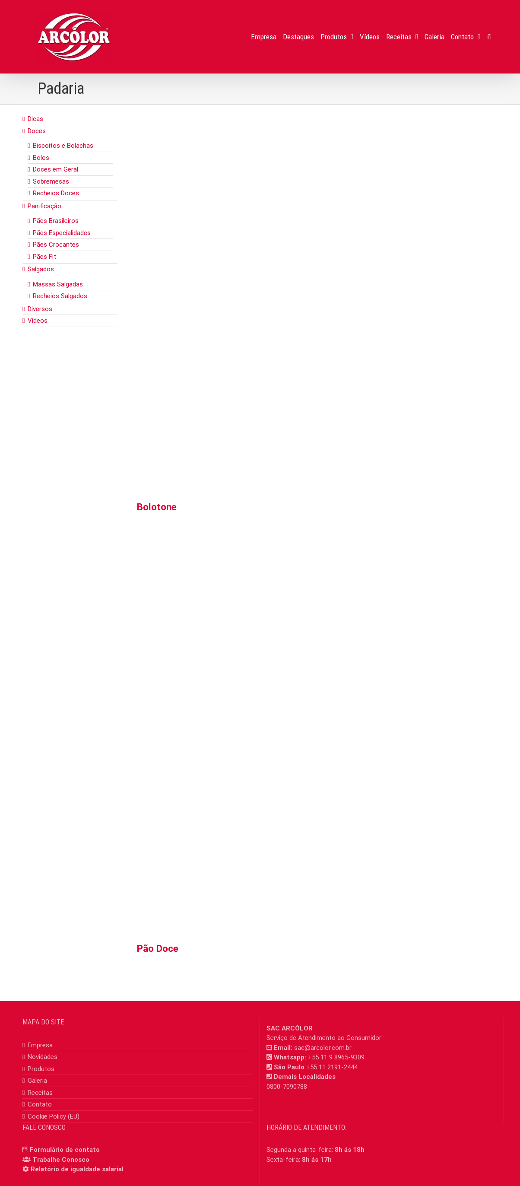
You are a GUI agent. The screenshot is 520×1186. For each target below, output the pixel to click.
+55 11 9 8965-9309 (336, 1057)
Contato (40, 1104)
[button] (489, 36)
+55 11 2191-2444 (332, 1067)
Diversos (40, 309)
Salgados (41, 269)
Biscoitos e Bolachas (63, 145)
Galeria (37, 1080)
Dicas (35, 119)
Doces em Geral (55, 169)
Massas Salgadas (58, 284)
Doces (37, 131)
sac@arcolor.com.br (323, 1048)
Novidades (42, 1057)
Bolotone (157, 506)
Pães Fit (44, 257)
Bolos (41, 158)
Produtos (41, 1069)
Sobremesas (51, 181)
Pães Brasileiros (56, 221)
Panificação (44, 206)
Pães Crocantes (56, 244)
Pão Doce (157, 948)
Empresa (40, 1045)
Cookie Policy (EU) (53, 1116)
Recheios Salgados (60, 296)
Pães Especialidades (62, 233)
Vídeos (38, 320)
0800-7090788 (286, 1087)
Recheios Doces (56, 193)
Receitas (40, 1093)
